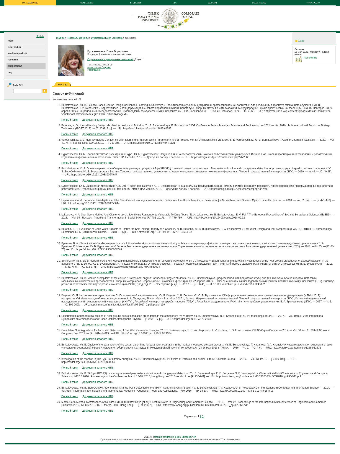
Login (301, 40)
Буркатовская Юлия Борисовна (107, 38)
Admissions (86, 3)
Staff (176, 3)
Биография (14, 47)
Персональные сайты (77, 38)
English (40, 36)
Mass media (259, 3)
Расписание (94, 69)
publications (15, 66)
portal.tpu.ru (30, 3)
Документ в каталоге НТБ (97, 119)
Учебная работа (17, 53)
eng (10, 72)
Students (135, 3)
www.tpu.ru (313, 3)
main (10, 40)
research (13, 59)
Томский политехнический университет (174, 437)
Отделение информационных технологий (110, 59)
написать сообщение (99, 67)
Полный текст (69, 119)
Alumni (212, 3)
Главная (60, 38)
